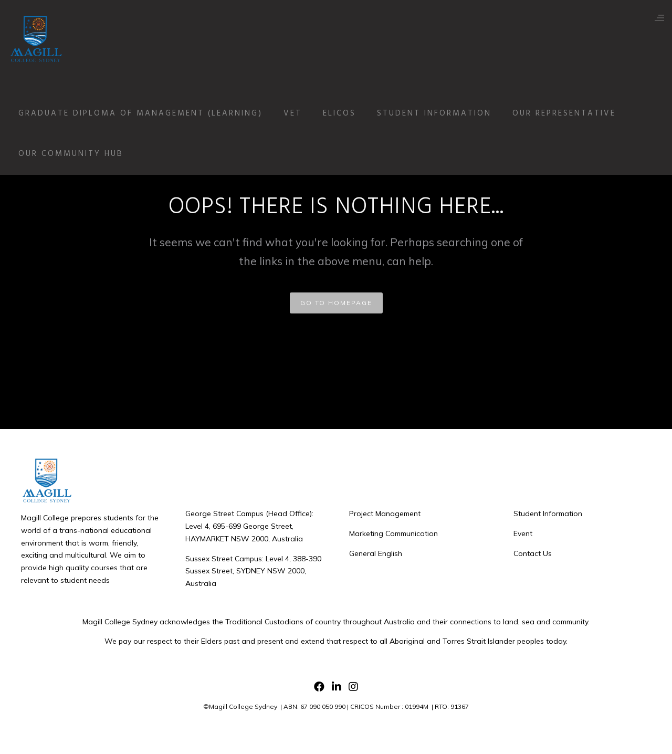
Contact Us (532, 553)
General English (375, 553)
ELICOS (347, 113)
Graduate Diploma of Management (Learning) (148, 113)
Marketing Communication (393, 533)
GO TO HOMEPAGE (336, 303)
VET (300, 113)
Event (522, 533)
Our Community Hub (78, 154)
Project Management (385, 513)
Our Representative (572, 113)
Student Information (442, 113)
